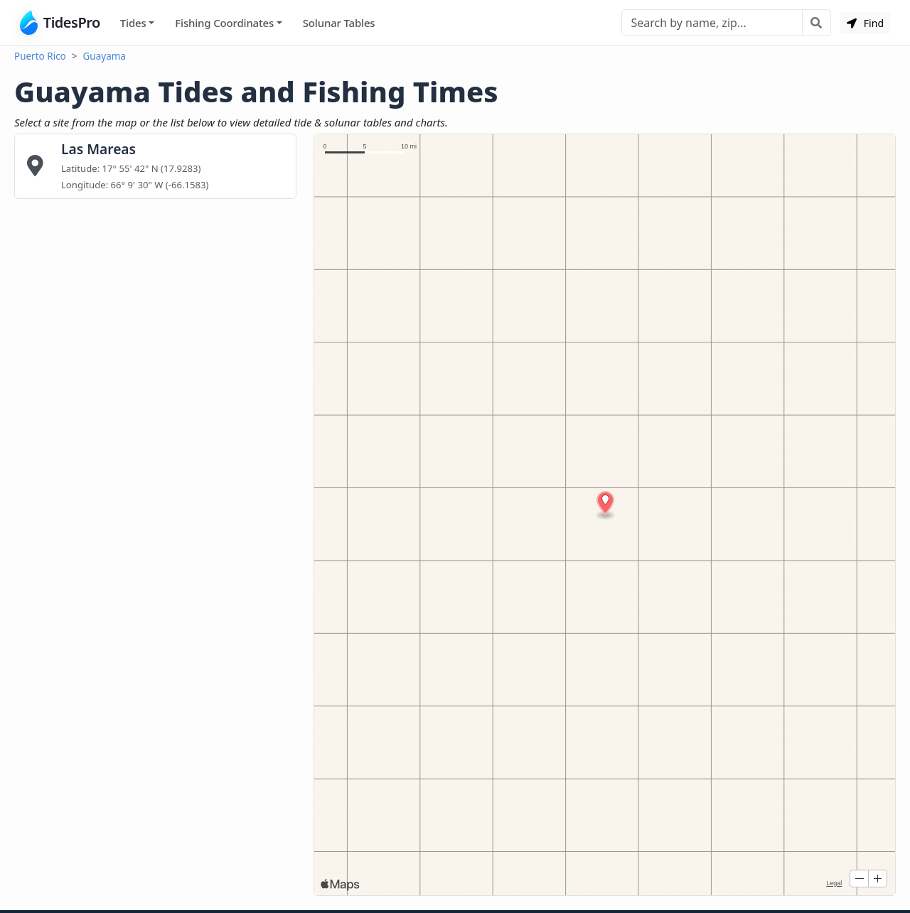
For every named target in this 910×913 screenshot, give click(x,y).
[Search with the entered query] (816, 22)
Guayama (104, 56)
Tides (133, 23)
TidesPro (60, 23)
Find (865, 23)
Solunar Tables (339, 23)
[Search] (712, 22)
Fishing (224, 23)
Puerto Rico (40, 56)
